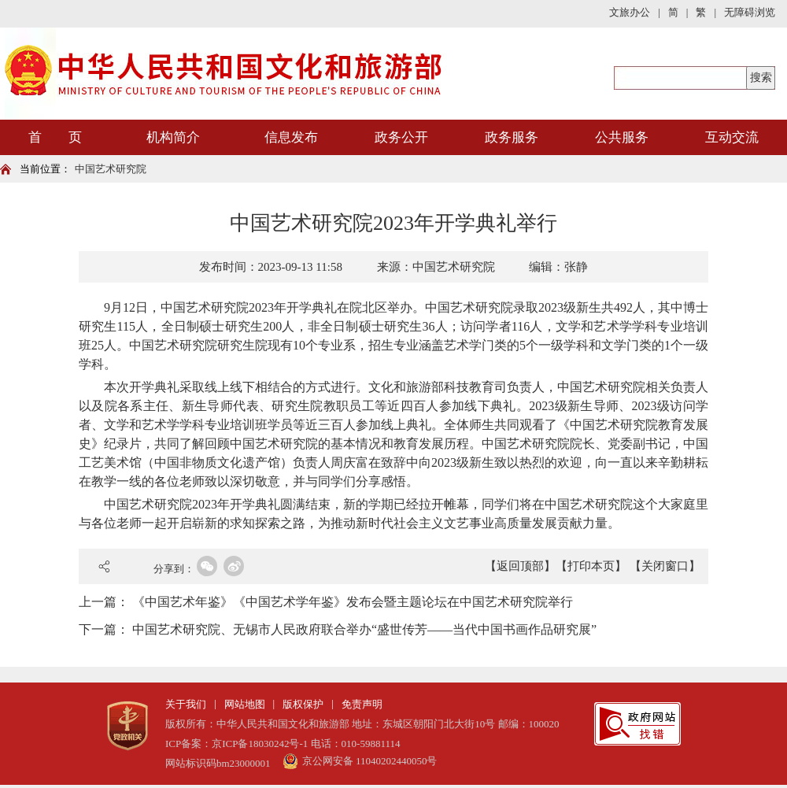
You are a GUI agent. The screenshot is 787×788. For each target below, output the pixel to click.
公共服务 (621, 137)
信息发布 (291, 137)
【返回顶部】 (520, 566)
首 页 (55, 137)
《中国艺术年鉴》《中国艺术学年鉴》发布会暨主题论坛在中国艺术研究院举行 (352, 602)
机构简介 (173, 137)
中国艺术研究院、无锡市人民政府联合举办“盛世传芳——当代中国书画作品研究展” (364, 629)
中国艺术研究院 (110, 169)
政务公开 (401, 137)
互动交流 (732, 137)
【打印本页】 (591, 566)
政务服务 (511, 137)
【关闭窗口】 (665, 566)
